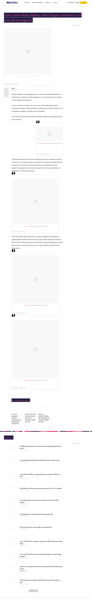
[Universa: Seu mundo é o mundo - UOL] (12, 3)
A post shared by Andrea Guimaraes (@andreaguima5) (27, 76)
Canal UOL (48, 2)
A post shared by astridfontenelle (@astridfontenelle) (35, 226)
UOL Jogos (27, 2)
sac (68, 2)
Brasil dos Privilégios (37, 2)
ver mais (33, 591)
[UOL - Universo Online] (18, 3)
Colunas (55, 2)
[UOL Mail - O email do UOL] (71, 3)
